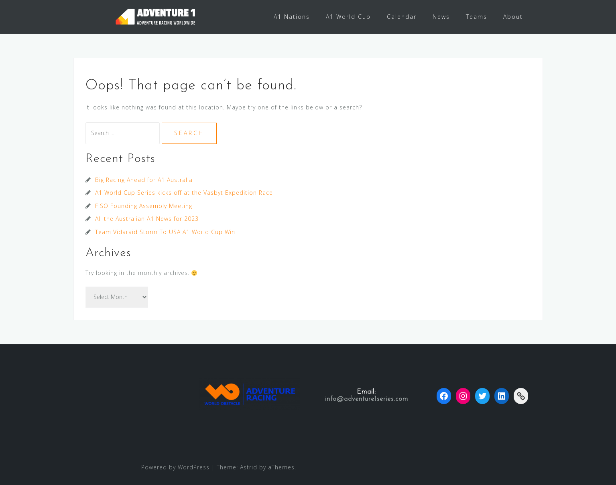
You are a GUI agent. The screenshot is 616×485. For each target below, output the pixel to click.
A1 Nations (292, 16)
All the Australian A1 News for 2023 (147, 218)
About (513, 16)
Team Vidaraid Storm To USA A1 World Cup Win (165, 232)
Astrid (248, 467)
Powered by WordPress (175, 467)
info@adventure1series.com (366, 399)
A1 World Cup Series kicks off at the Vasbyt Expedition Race (184, 192)
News (441, 16)
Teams (476, 16)
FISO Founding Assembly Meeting (143, 206)
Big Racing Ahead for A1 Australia (144, 180)
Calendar (402, 16)
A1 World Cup (348, 16)
